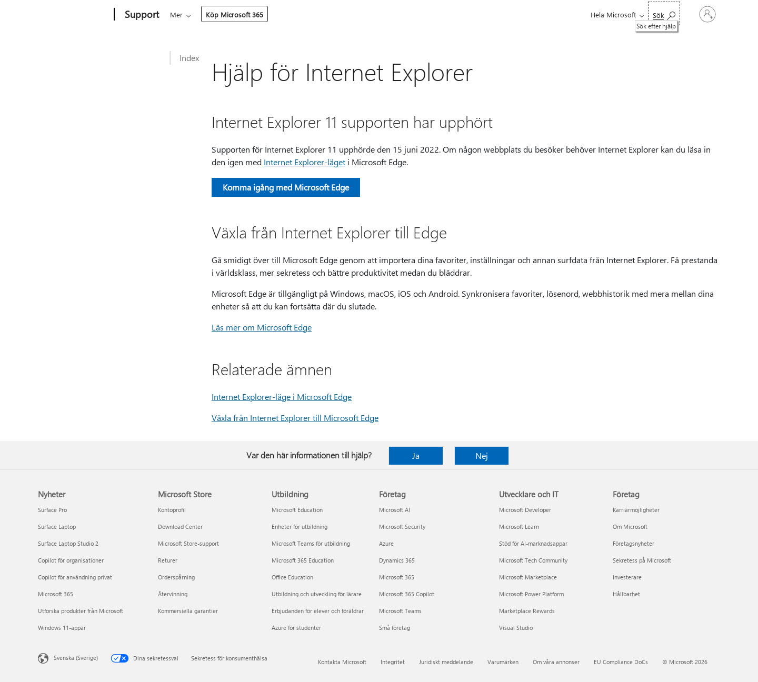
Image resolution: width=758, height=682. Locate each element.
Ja (416, 455)
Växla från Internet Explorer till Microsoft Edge (295, 417)
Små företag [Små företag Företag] (394, 627)
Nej (481, 455)
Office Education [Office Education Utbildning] (292, 577)
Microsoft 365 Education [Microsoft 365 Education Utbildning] (303, 560)
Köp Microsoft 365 (498, 14)
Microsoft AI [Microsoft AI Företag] (394, 510)
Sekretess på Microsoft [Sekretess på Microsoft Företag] (642, 560)
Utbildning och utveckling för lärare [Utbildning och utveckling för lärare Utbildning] (317, 594)
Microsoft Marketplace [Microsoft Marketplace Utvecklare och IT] (528, 577)
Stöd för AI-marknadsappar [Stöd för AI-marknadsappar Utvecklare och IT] (533, 543)
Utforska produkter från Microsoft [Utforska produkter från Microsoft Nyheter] (80, 611)
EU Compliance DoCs (621, 662)
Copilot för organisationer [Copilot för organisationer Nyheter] (71, 560)
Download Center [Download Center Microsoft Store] (180, 526)
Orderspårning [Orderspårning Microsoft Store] (176, 577)
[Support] (140, 15)
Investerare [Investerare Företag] (627, 577)
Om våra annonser (556, 662)
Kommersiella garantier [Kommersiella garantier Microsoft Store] (188, 611)
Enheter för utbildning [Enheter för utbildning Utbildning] (299, 526)
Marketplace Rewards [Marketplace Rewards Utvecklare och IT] (527, 611)
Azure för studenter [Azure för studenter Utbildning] (296, 627)
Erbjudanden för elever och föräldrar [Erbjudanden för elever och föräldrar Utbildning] (318, 611)
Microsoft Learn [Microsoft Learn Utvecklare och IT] (519, 526)
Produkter (269, 14)
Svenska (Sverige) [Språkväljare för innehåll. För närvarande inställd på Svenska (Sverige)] (76, 657)
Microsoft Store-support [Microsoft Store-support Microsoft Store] (188, 543)
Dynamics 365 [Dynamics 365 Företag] (397, 560)
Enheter (315, 14)
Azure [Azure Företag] (386, 543)
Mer (440, 14)
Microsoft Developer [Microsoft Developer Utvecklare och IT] (525, 510)
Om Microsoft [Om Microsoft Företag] (630, 526)
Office (231, 14)
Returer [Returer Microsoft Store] (167, 560)
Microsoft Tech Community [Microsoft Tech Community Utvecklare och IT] (533, 560)
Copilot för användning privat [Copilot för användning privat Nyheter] (75, 577)
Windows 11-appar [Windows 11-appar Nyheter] (62, 627)
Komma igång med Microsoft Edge (286, 187)
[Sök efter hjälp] (629, 13)
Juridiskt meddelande (446, 662)
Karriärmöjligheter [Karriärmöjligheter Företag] (636, 510)
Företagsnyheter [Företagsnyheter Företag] (633, 543)
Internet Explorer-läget (304, 161)
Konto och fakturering (380, 14)
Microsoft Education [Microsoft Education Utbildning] (297, 510)
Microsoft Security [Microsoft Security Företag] (402, 526)
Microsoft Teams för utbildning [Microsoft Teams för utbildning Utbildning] (311, 543)
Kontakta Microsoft (342, 662)
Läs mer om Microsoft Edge (262, 327)
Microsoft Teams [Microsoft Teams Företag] (400, 611)
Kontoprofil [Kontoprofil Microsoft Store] (172, 510)
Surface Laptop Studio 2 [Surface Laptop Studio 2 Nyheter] (68, 543)
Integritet (393, 662)
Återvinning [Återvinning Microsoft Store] (172, 594)
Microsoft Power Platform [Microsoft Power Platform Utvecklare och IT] (531, 594)
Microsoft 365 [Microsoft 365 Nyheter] (55, 594)
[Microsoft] (74, 15)
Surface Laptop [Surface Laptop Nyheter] (57, 526)
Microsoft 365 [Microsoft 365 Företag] (396, 577)
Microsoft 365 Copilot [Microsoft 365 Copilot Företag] (406, 594)
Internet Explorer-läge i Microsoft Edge (282, 396)
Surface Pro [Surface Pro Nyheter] (52, 510)
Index (189, 57)
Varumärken (502, 662)
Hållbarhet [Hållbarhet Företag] (626, 594)
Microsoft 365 (189, 14)
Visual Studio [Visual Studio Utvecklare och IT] (516, 627)
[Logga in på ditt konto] (690, 14)
